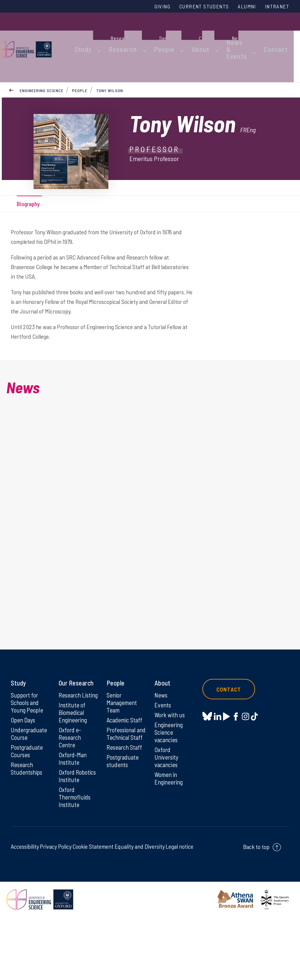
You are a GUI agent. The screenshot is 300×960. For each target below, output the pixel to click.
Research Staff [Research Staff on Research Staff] (126, 780)
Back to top (256, 889)
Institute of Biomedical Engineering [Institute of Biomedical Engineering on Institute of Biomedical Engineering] (74, 744)
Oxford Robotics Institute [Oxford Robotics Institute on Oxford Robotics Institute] (70, 813)
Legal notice (179, 889)
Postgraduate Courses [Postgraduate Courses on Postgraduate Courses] (28, 776)
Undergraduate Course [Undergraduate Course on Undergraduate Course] (30, 758)
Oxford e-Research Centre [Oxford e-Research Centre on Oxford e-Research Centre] (71, 770)
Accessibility (25, 889)
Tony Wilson (110, 62)
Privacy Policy (56, 889)
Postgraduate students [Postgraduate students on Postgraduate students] (124, 794)
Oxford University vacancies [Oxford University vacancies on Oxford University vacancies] (167, 782)
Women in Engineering (169, 804)
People (165, 34)
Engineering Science (41, 62)
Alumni (241, 6)
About (196, 34)
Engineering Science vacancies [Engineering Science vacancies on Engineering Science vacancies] (169, 756)
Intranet (275, 6)
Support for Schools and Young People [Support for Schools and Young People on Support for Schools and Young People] (27, 726)
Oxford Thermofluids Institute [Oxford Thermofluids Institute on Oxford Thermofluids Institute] (76, 839)
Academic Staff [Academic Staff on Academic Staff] (126, 744)
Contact (283, 34)
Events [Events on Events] (163, 728)
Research (129, 34)
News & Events (228, 34)
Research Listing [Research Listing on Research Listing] (71, 722)
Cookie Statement (92, 889)
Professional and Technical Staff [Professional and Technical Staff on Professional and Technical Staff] (124, 762)
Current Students (194, 6)
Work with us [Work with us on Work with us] (170, 738)
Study (95, 34)
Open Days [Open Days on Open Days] (24, 744)
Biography (31, 204)
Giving (148, 6)
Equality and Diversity (140, 889)
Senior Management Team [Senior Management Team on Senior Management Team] (123, 726)
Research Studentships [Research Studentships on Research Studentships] (28, 794)
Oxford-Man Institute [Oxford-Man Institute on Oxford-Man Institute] (73, 792)
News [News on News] (161, 718)
